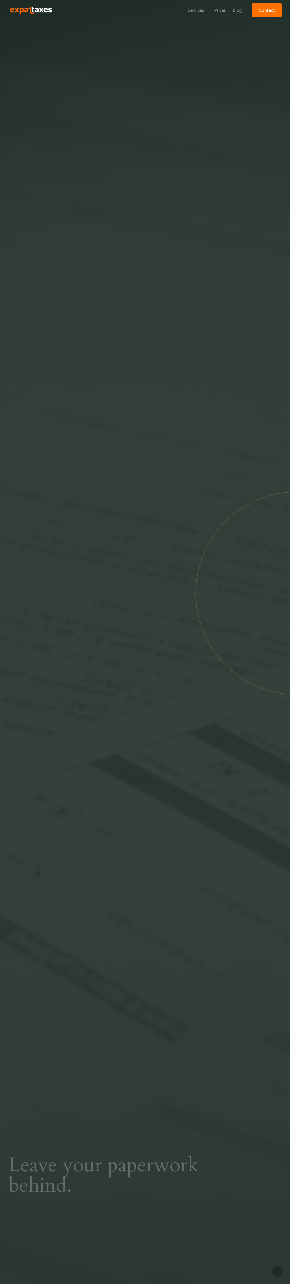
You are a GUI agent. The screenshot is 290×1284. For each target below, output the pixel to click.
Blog (237, 10)
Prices (220, 10)
